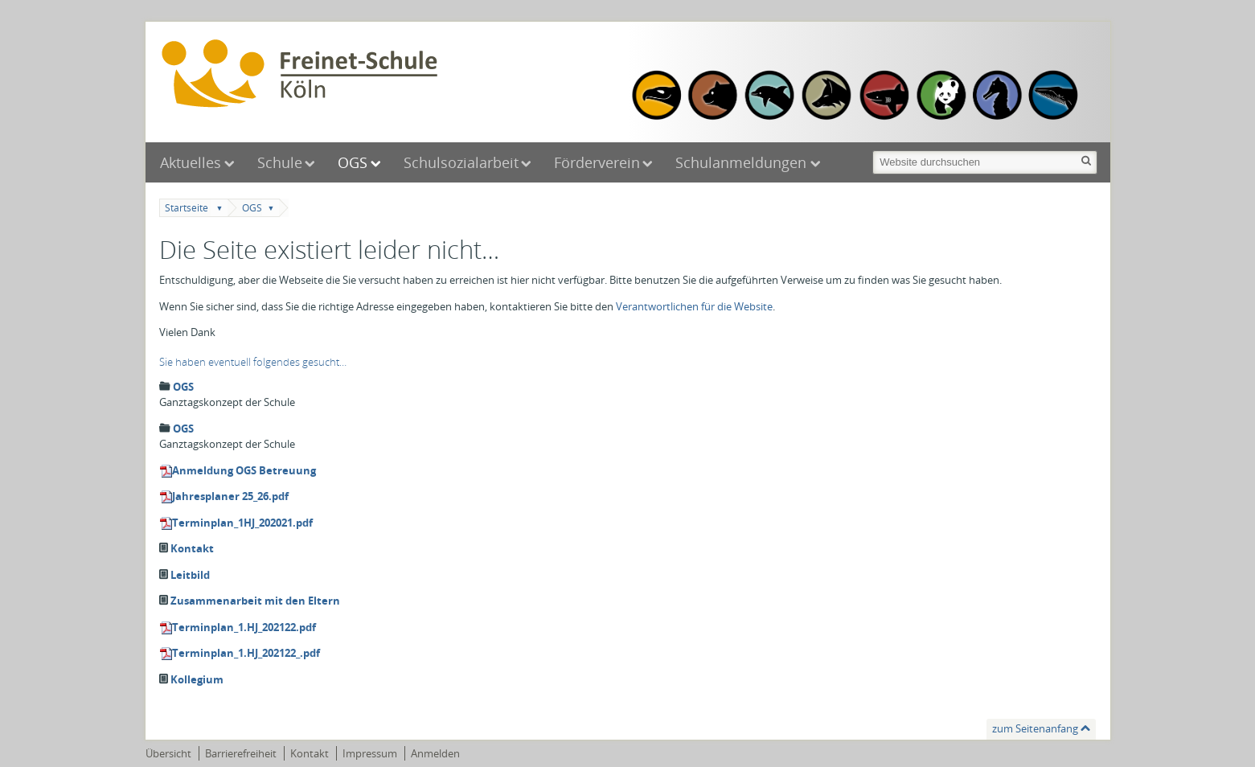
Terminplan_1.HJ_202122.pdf (244, 627)
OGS (352, 162)
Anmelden (435, 753)
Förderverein (597, 162)
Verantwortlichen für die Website (694, 306)
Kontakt (192, 548)
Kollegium (197, 679)
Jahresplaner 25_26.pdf (230, 496)
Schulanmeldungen (742, 162)
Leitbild (190, 575)
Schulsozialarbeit (461, 162)
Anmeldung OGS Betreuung (244, 470)
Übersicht (168, 753)
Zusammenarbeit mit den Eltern (255, 600)
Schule (279, 162)
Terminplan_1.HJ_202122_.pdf (246, 653)
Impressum (369, 753)
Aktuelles (190, 162)
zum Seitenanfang (1035, 728)
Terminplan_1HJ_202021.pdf (242, 522)
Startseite (186, 208)
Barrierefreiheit (241, 753)
